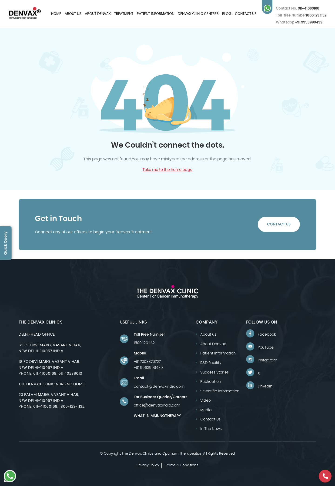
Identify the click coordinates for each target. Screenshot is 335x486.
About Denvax (98, 14)
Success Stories (214, 372)
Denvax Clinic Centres (198, 14)
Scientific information (219, 391)
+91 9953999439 (299, 22)
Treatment (123, 14)
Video (205, 400)
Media (206, 410)
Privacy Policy (148, 465)
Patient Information (155, 14)
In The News (211, 429)
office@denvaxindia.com (157, 405)
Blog (226, 14)
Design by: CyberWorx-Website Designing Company (168, 471)
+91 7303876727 (147, 362)
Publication (210, 382)
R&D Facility (210, 363)
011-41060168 (297, 8)
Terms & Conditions (181, 465)
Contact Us (246, 14)
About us (73, 14)
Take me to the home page (167, 170)
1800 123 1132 (316, 15)
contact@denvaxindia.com (159, 386)
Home (56, 14)
